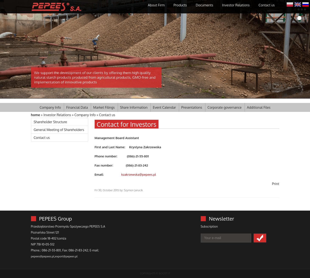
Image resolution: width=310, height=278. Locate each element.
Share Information (134, 107)
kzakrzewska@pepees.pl (138, 175)
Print (275, 184)
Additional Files (259, 107)
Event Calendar (164, 107)
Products (180, 5)
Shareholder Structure (50, 122)
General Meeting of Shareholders (59, 130)
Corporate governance (225, 107)
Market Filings (104, 107)
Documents (204, 5)
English (297, 4)
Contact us (267, 5)
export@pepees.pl (66, 256)
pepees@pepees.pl (42, 256)
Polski (289, 4)
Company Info (50, 107)
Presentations (191, 107)
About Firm (156, 5)
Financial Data (77, 107)
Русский (305, 4)
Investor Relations (236, 5)
